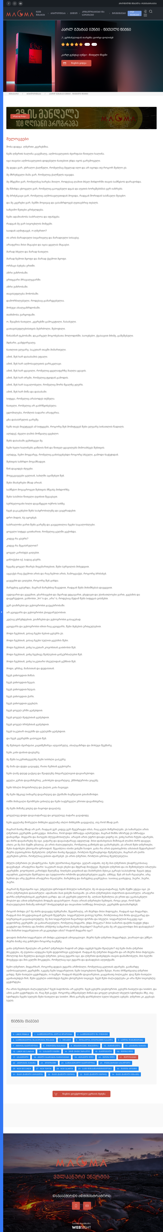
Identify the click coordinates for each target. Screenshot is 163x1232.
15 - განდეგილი (103, 1051)
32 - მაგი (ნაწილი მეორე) (61, 1074)
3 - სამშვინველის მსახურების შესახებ (33, 1040)
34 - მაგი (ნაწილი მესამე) (125, 1074)
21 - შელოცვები (128, 1057)
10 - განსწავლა (112, 1046)
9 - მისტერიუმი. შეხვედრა (85, 1046)
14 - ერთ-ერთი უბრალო (77, 1051)
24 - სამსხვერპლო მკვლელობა (78, 1063)
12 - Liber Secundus (23, 1051)
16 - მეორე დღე (125, 1051)
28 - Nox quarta (65, 1069)
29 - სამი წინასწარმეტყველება (95, 1069)
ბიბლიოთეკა (58, 13)
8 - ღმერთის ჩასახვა (54, 1046)
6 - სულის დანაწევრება (130, 1040)
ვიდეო (74, 13)
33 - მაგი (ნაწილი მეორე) (93, 1074)
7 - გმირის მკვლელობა (25, 1046)
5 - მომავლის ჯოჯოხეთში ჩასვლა (94, 1040)
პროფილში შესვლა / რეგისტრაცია (138, 3)
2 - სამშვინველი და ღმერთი (92, 1034)
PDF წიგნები (134, 13)
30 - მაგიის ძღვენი (127, 1069)
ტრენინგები (119, 13)
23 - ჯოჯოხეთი (48, 1063)
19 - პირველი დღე (83, 1057)
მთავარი (14, 94)
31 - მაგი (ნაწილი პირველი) (28, 1074)
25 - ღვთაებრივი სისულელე (115, 1063)
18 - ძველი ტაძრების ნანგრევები (51, 1057)
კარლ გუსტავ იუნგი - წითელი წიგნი (68, 94)
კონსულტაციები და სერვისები (93, 13)
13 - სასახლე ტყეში (49, 1051)
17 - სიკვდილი (20, 1057)
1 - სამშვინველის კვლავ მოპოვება (53, 1034)
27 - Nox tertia (43, 1069)
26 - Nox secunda (22, 1069)
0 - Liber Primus (21, 1034)
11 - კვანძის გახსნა (135, 1046)
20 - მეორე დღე (107, 1057)
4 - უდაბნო (65, 1040)
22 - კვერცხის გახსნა (24, 1063)
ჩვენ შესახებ (40, 13)
